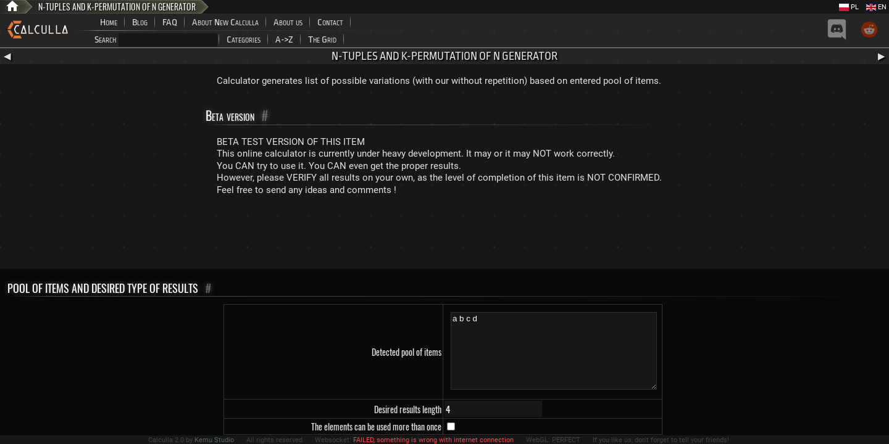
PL (849, 7)
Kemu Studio (214, 440)
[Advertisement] (444, 235)
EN (876, 7)
